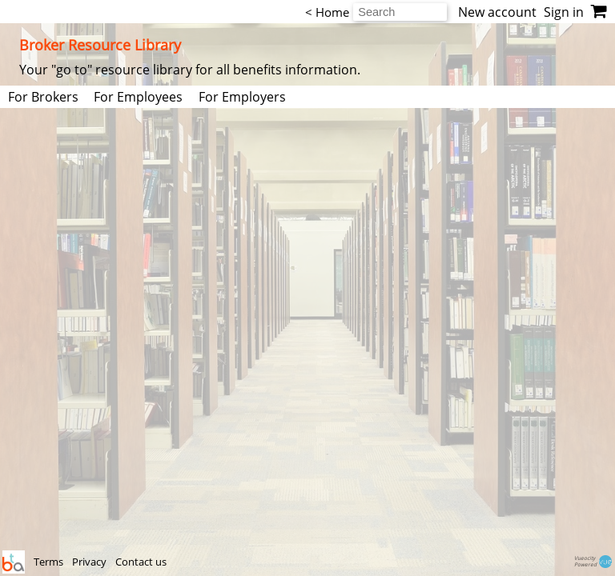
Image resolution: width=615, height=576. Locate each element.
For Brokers (43, 97)
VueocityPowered (593, 561)
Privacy (90, 561)
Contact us (141, 561)
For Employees (138, 97)
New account (497, 12)
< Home (327, 12)
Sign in (564, 12)
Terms (50, 561)
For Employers (242, 97)
